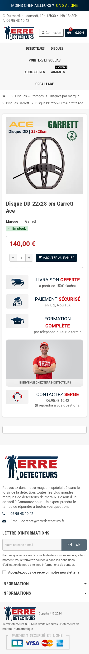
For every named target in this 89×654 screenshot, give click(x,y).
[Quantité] (21, 257)
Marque (12, 221)
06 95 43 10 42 (17, 20)
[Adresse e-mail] (31, 545)
